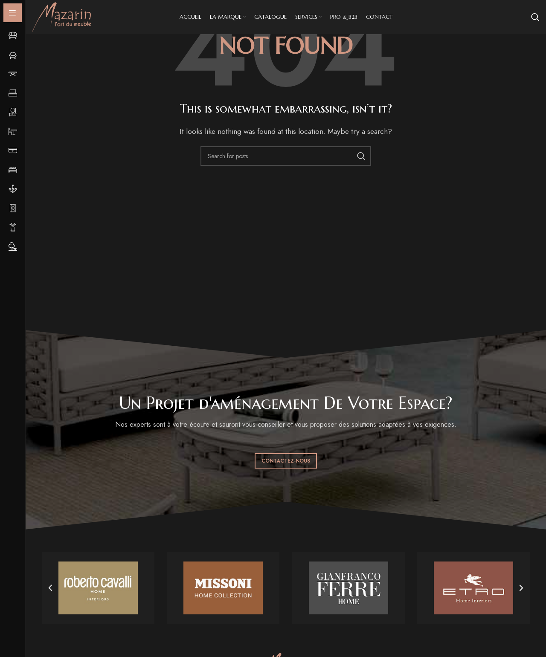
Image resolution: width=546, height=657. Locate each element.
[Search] (535, 17)
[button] (50, 588)
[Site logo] (62, 16)
